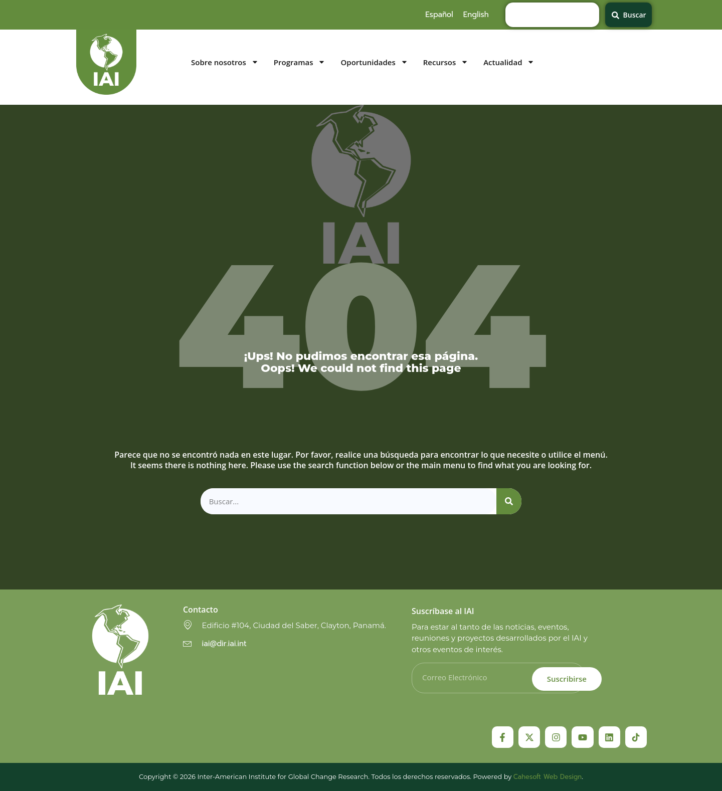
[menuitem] (439, 15)
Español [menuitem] (439, 14)
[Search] (508, 501)
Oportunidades (374, 62)
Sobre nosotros (225, 62)
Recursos (445, 62)
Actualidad (508, 62)
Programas (300, 62)
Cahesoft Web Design (547, 776)
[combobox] (552, 15)
